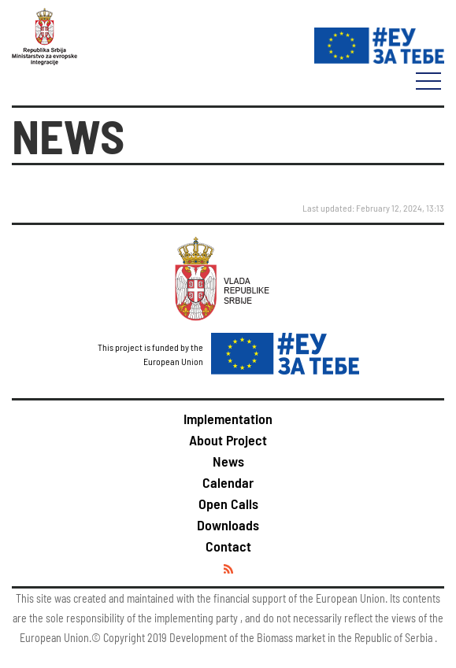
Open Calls (228, 503)
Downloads (228, 524)
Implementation (228, 418)
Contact (228, 546)
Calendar (228, 482)
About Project (228, 439)
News (228, 461)
